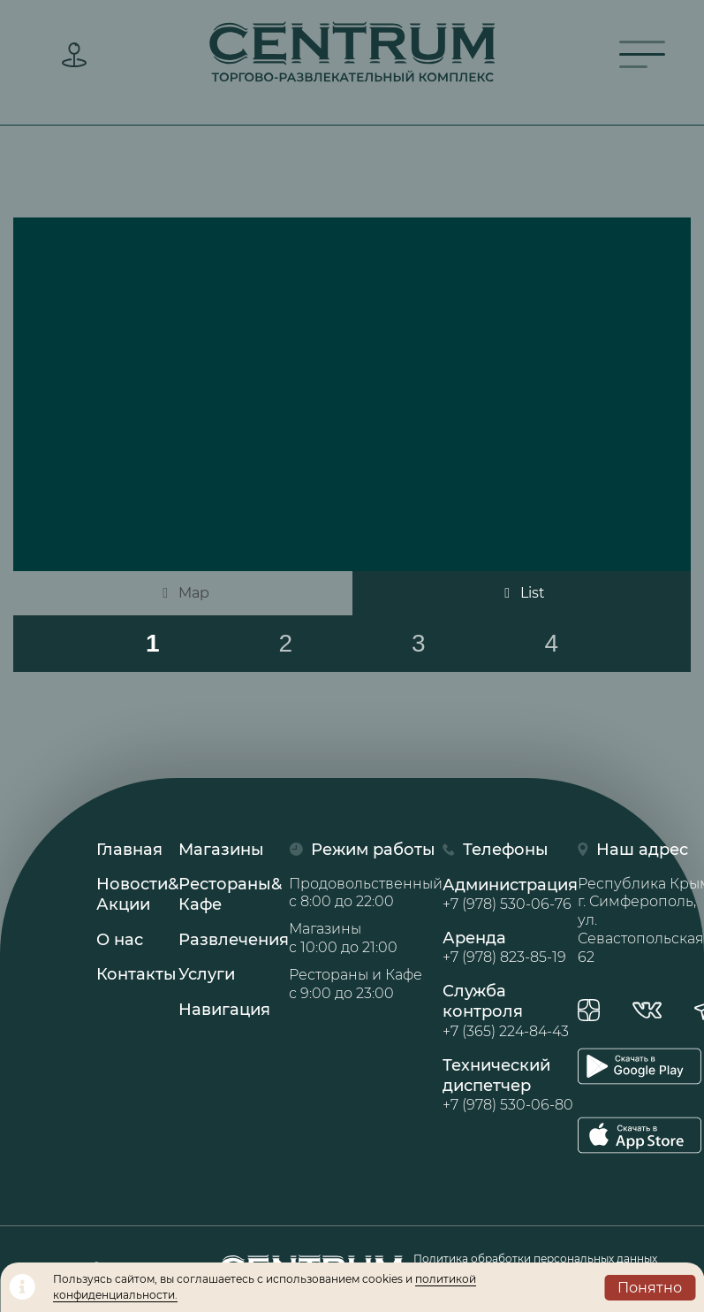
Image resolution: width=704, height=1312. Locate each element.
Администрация (510, 894)
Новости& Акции (137, 894)
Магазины (221, 849)
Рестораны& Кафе (230, 894)
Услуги (206, 974)
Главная (129, 849)
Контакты (136, 974)
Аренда (510, 947)
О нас (119, 940)
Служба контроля (510, 1011)
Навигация (224, 1009)
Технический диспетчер (510, 1086)
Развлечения (233, 940)
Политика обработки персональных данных (535, 1258)
